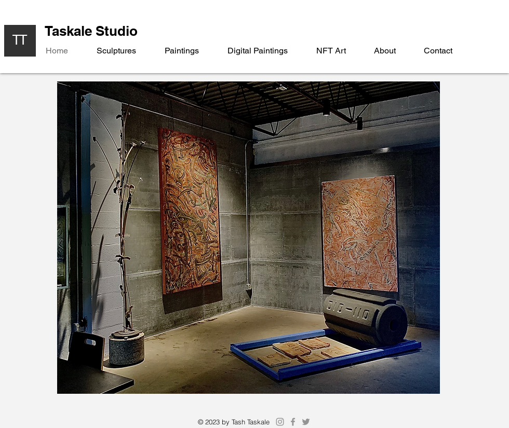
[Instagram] (280, 422)
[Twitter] (306, 422)
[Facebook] (293, 422)
